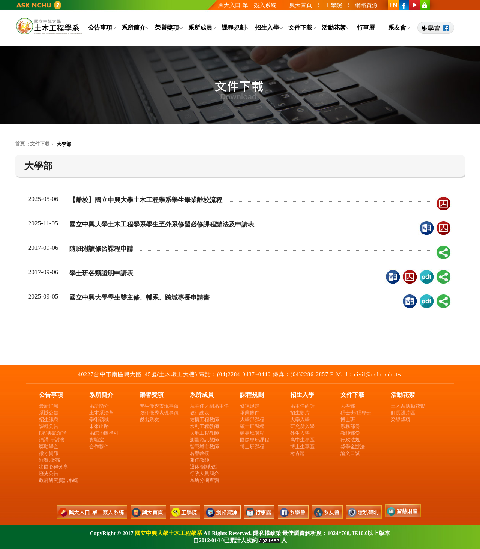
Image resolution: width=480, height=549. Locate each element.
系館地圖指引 (103, 433)
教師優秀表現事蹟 (159, 413)
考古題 (297, 453)
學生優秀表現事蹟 (159, 406)
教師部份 (350, 433)
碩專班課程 (252, 433)
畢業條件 (250, 413)
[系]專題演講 (53, 433)
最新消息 (48, 406)
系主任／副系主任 (209, 406)
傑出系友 (149, 419)
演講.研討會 (51, 439)
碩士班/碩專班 (355, 413)
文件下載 (300, 27)
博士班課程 (252, 446)
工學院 (333, 5)
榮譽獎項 (167, 27)
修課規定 (250, 406)
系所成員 (200, 27)
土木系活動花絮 (408, 406)
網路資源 (366, 5)
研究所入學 (302, 426)
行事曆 (366, 27)
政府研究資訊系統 (58, 480)
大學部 (347, 406)
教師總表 (199, 413)
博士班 (347, 419)
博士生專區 (302, 446)
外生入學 (300, 433)
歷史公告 (48, 473)
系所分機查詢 (204, 480)
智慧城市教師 (204, 446)
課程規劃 (234, 27)
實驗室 (96, 439)
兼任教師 (199, 460)
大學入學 (300, 419)
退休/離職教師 (205, 467)
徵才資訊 (48, 453)
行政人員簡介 (204, 473)
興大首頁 (301, 5)
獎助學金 (48, 446)
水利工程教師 (204, 426)
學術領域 (99, 419)
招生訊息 (48, 419)
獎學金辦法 (352, 446)
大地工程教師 (204, 433)
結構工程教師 (204, 419)
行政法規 (350, 439)
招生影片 (300, 413)
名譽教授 (199, 453)
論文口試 (350, 453)
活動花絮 (334, 27)
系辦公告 (48, 413)
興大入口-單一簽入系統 (247, 5)
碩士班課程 (252, 426)
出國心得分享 (53, 467)
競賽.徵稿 (49, 460)
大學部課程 (252, 419)
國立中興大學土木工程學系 (168, 533)
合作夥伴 (99, 446)
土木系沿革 (101, 413)
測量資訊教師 (204, 439)
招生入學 (267, 27)
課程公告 (48, 426)
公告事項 (100, 27)
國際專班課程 (254, 439)
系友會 (397, 27)
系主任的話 (302, 406)
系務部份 (350, 426)
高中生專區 (302, 439)
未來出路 (99, 426)
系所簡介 (134, 27)
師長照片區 (403, 413)
